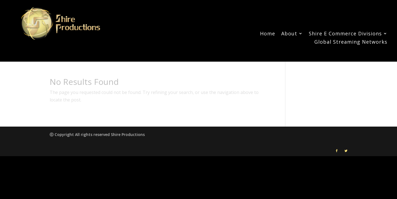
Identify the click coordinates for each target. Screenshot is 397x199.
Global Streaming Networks (350, 42)
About (289, 34)
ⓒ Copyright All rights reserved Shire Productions (97, 134)
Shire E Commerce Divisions (345, 34)
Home (267, 34)
